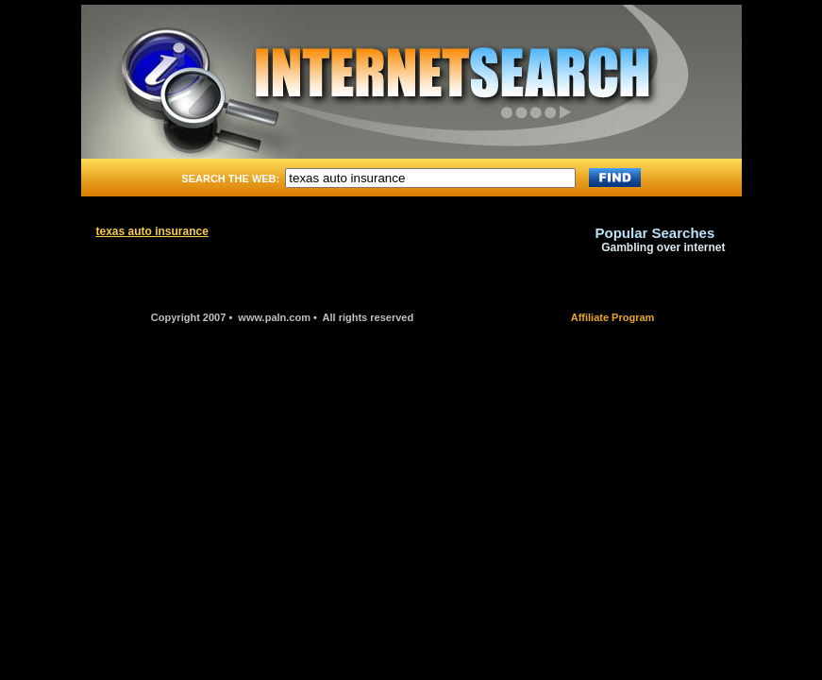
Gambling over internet (663, 247)
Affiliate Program (613, 317)
